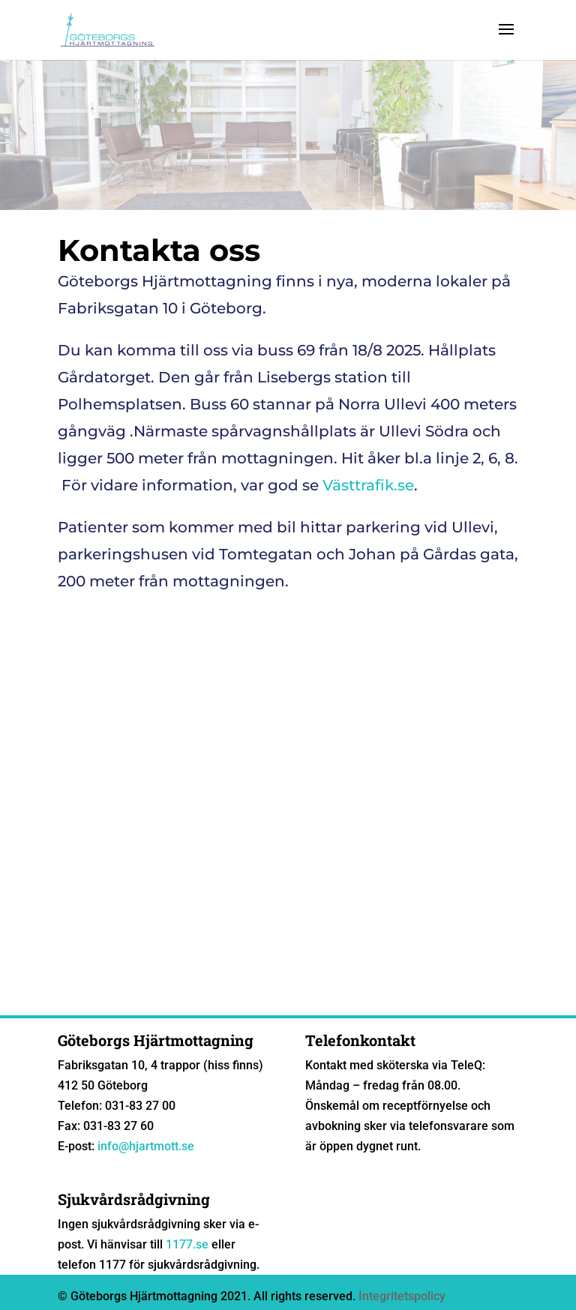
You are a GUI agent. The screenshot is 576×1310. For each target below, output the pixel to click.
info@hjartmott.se (146, 1146)
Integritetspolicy (402, 1296)
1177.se (187, 1244)
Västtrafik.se (368, 485)
